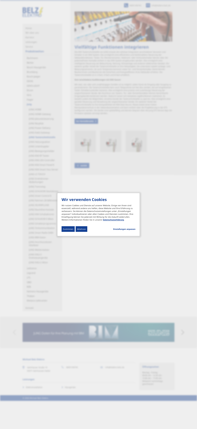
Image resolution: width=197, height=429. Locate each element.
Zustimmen (68, 229)
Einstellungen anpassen (124, 229)
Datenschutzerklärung (113, 219)
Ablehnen (81, 229)
